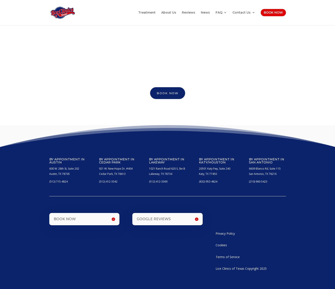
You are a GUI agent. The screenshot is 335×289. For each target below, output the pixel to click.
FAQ (219, 12)
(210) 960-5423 (258, 181)
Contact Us (241, 12)
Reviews (188, 12)
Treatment (147, 12)
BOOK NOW (168, 93)
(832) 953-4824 (208, 181)
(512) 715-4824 (58, 181)
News (205, 12)
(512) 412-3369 (158, 181)
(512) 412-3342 (108, 181)
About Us (168, 12)
